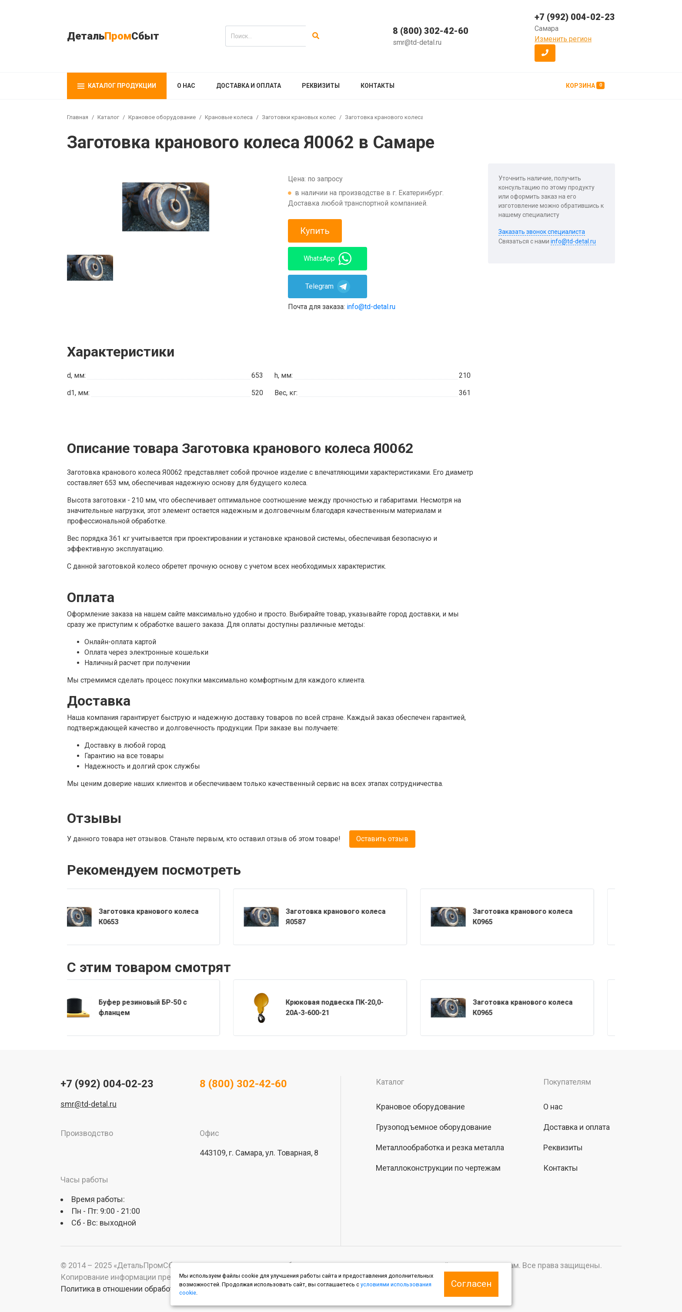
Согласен (471, 1284)
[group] (165, 206)
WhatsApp (327, 258)
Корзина (585, 85)
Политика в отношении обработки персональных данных (163, 1288)
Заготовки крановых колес (299, 117)
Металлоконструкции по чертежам (438, 1167)
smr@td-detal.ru (417, 42)
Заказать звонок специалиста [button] (541, 231)
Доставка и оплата (248, 85)
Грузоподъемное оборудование (433, 1127)
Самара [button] (546, 28)
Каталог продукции (116, 85)
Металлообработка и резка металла (440, 1147)
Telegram (327, 286)
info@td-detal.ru (371, 307)
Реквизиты (321, 85)
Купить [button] (315, 231)
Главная (77, 117)
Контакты (377, 85)
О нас (186, 85)
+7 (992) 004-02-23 (575, 17)
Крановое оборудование (162, 117)
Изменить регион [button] (563, 39)
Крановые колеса (229, 117)
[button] (545, 53)
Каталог (108, 117)
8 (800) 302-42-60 (430, 31)
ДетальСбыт (113, 36)
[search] (265, 36)
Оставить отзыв (382, 839)
